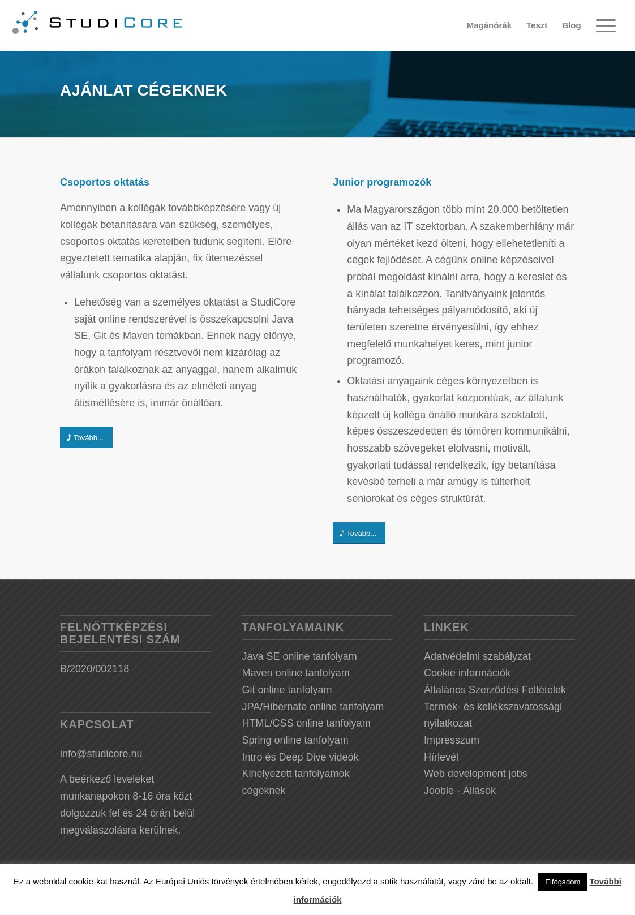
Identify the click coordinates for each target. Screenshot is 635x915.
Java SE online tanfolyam (299, 656)
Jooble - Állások (460, 790)
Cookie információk (467, 672)
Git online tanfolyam (287, 689)
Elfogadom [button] (562, 882)
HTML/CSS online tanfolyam (306, 723)
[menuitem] (489, 25)
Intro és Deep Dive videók (300, 757)
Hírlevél (441, 757)
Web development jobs (475, 773)
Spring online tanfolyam (295, 740)
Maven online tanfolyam (296, 672)
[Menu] (606, 25)
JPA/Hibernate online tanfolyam (313, 706)
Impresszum (451, 740)
